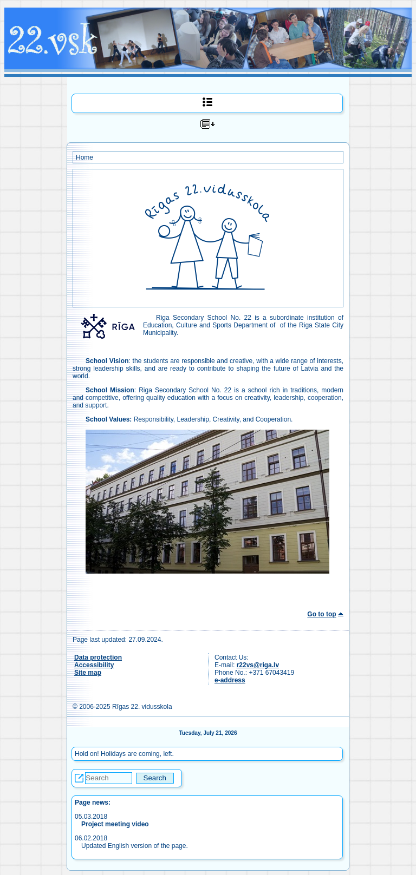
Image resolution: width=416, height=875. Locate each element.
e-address (229, 680)
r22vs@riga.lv (258, 665)
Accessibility (94, 665)
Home (84, 157)
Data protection (98, 657)
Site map (87, 672)
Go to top (321, 614)
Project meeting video (115, 824)
